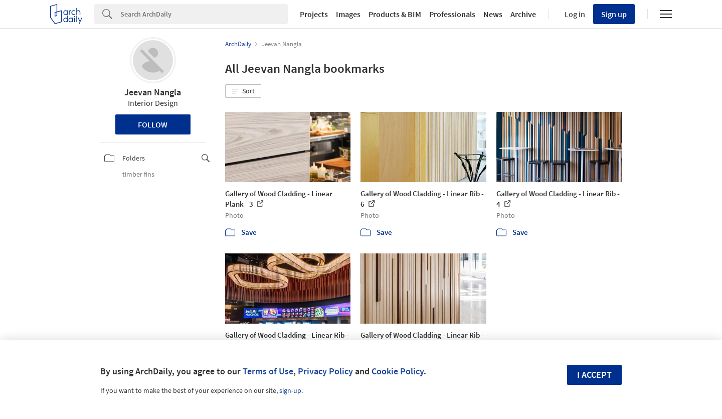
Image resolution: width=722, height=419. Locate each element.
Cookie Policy (398, 371)
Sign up (614, 14)
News (492, 14)
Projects (314, 14)
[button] (243, 91)
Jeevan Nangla (152, 92)
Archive (523, 14)
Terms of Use (268, 371)
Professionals (452, 14)
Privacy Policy (325, 371)
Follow (152, 124)
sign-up (290, 390)
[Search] (204, 14)
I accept (594, 374)
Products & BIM (395, 14)
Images (348, 14)
